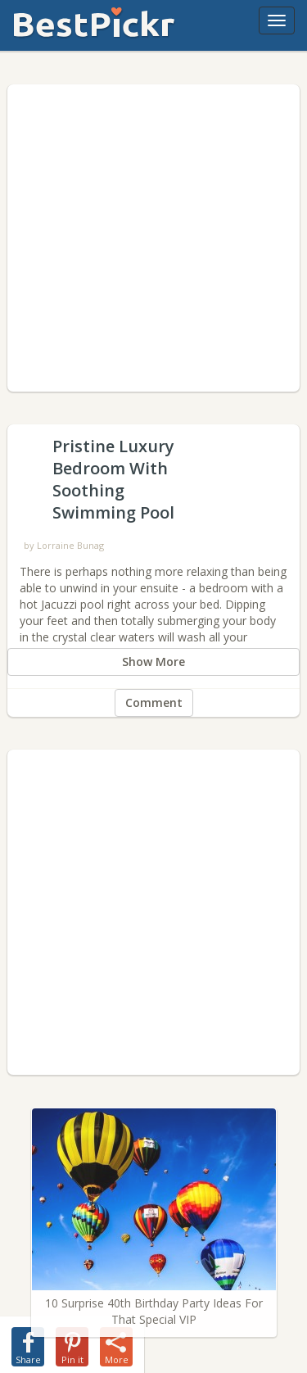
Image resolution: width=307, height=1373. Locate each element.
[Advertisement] (153, 238)
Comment (154, 702)
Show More (153, 661)
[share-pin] (72, 1343)
